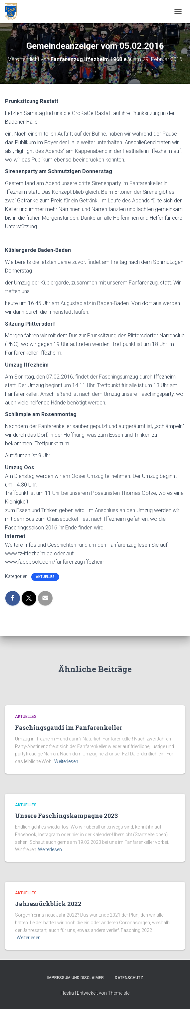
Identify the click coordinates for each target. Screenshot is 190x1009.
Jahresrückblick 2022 (48, 904)
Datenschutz (129, 977)
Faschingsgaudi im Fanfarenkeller (68, 727)
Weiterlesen (66, 761)
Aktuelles (45, 577)
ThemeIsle (118, 993)
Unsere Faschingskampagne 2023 (66, 816)
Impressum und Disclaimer (75, 977)
